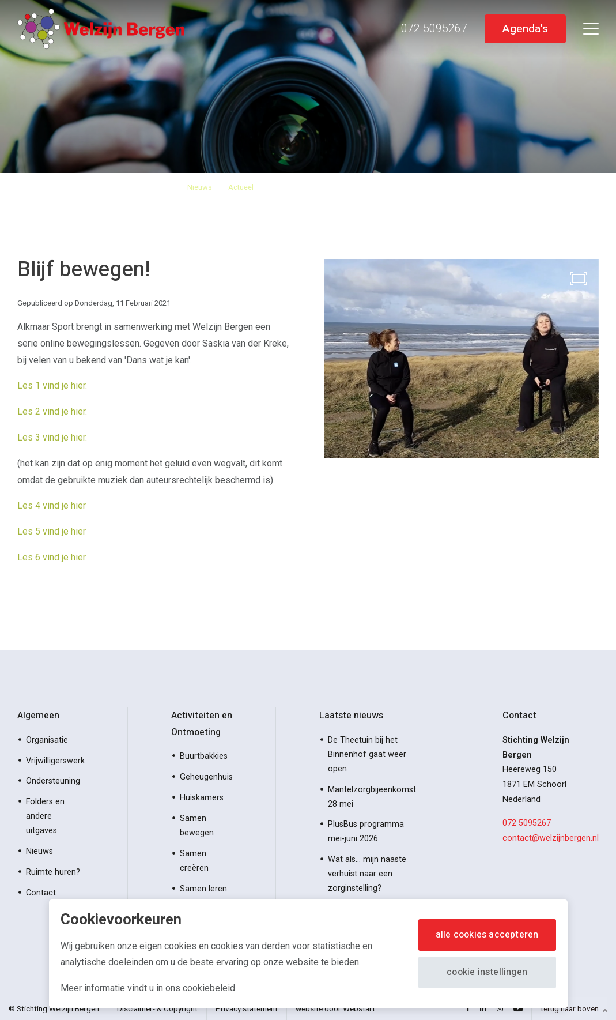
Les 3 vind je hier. (53, 437)
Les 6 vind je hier (51, 557)
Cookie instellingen (487, 972)
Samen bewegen (197, 826)
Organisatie (47, 740)
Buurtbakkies (204, 756)
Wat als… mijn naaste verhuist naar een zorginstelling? (367, 874)
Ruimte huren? (53, 872)
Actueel (241, 187)
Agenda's (525, 28)
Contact (41, 893)
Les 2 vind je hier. (52, 411)
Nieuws (199, 187)
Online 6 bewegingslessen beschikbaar (349, 186)
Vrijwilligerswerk (55, 761)
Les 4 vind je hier (51, 505)
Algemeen (38, 715)
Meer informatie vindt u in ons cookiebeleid (148, 988)
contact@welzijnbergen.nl (550, 838)
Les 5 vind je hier (51, 531)
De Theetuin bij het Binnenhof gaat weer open (367, 754)
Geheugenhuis (206, 777)
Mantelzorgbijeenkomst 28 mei (372, 797)
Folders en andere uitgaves (45, 816)
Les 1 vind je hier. (52, 385)
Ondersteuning (53, 781)
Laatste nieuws (351, 715)
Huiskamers (202, 798)
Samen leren (203, 889)
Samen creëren (194, 861)
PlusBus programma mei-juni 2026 (366, 831)
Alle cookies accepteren (487, 935)
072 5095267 (526, 823)
